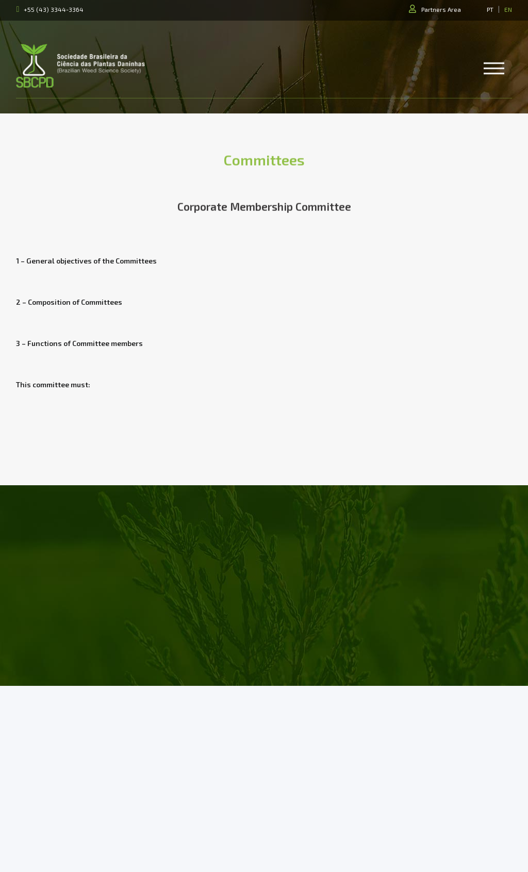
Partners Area (441, 9)
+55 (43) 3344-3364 (54, 9)
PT (490, 9)
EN (508, 9)
